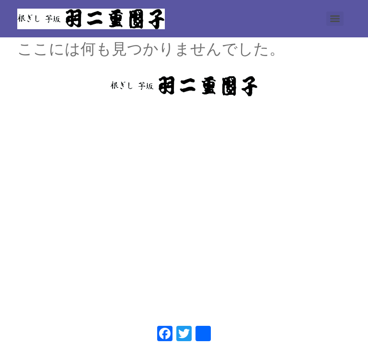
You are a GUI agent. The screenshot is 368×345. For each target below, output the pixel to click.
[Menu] (335, 19)
